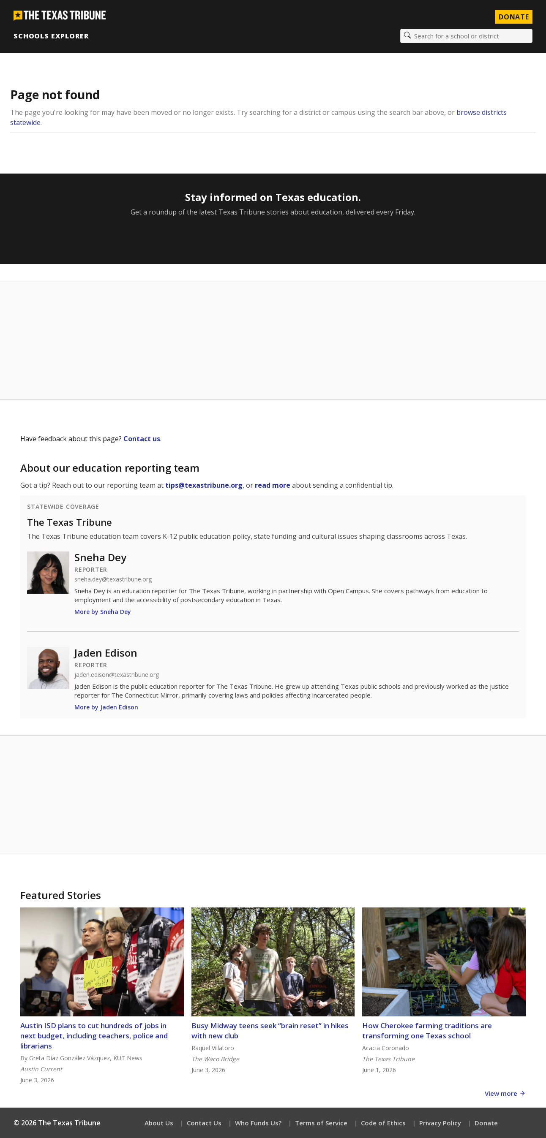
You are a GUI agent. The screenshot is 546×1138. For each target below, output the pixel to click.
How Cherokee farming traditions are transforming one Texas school (427, 1030)
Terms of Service (321, 1123)
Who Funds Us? (258, 1123)
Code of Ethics (383, 1123)
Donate (486, 1123)
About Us (159, 1123)
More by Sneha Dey (102, 612)
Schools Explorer (51, 36)
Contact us (141, 438)
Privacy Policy (440, 1123)
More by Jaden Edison (106, 707)
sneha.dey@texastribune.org (113, 579)
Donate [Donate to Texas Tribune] (514, 17)
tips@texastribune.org (204, 485)
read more (272, 485)
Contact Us (204, 1123)
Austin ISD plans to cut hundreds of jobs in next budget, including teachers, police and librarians (94, 1036)
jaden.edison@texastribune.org (116, 675)
